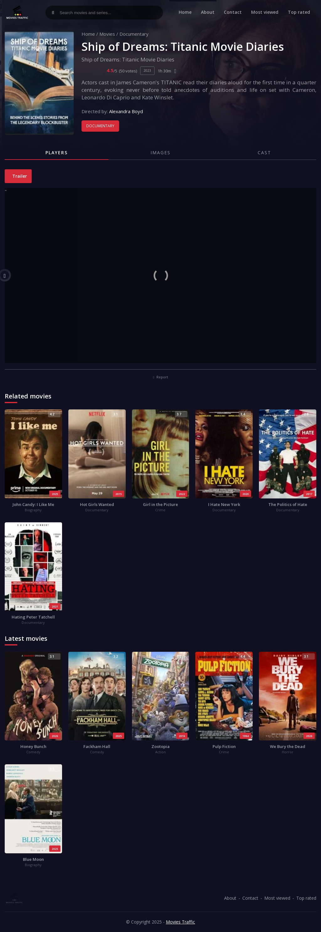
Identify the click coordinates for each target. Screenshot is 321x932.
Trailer (19, 176)
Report (160, 377)
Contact (233, 12)
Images (160, 152)
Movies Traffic (180, 922)
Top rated (299, 12)
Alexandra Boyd (126, 111)
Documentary (134, 34)
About (207, 12)
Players (56, 152)
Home (185, 12)
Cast (264, 152)
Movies (107, 34)
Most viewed (264, 12)
